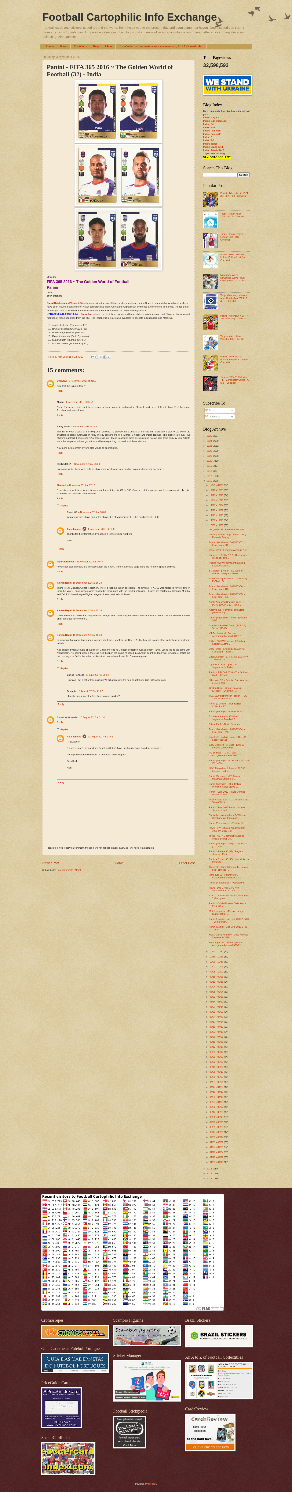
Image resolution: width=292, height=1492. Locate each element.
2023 (210, 445)
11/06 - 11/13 (216, 520)
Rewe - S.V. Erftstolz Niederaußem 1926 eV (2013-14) (227, 829)
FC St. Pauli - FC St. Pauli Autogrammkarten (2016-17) (225, 754)
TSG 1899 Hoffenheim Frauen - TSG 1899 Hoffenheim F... (228, 697)
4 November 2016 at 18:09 (92, 512)
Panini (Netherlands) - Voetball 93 (226, 882)
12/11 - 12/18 (216, 495)
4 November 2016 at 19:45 (101, 529)
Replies (64, 505)
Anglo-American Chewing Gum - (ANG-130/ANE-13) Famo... (225, 603)
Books (64, 46)
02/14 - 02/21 (216, 1132)
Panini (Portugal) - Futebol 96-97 (226, 711)
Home (50, 46)
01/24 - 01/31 (216, 1147)
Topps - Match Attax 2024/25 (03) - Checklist (232, 337)
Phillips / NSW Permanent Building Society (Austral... (227, 564)
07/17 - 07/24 (216, 1021)
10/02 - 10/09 (216, 966)
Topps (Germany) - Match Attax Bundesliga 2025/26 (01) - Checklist (233, 298)
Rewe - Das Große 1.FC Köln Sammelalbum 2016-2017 (224, 889)
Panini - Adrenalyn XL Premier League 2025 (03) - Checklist (234, 359)
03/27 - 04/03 (216, 1102)
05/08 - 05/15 (216, 1072)
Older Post (187, 863)
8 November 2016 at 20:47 (89, 561)
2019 (210, 466)
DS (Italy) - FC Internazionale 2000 (227, 529)
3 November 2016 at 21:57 (82, 381)
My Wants (80, 46)
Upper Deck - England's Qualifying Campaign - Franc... (227, 650)
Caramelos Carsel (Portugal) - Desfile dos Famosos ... (228, 868)
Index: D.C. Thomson (214, 121)
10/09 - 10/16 (216, 961)
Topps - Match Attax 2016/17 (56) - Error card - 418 (227, 587)
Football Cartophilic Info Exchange (129, 17)
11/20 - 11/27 (216, 510)
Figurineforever (65, 561)
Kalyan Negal (64, 582)
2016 (210, 481)
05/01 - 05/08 (216, 1077)
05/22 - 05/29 (216, 1062)
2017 (210, 476)
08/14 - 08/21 (216, 1001)
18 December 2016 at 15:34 (87, 635)
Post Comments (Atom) (68, 870)
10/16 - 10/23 (216, 956)
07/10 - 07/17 (216, 1027)
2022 (210, 451)
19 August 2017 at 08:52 (100, 736)
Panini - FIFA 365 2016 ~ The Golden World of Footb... (228, 673)
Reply (60, 391)
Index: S (207, 137)
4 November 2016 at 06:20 (86, 464)
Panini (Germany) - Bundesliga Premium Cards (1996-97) (225, 785)
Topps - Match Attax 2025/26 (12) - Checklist (232, 215)
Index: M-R (209, 127)
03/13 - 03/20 (216, 1112)
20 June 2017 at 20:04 (97, 675)
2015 (210, 1168)
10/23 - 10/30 (216, 951)
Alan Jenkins (74, 529)
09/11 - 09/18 (216, 982)
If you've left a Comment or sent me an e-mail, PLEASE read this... (160, 46)
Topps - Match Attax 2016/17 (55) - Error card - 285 (227, 595)
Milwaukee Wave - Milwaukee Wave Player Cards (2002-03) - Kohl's (233, 278)
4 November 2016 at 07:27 (81, 485)
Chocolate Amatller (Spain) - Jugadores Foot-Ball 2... (223, 717)
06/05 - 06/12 (216, 1052)
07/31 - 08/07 (216, 1012)
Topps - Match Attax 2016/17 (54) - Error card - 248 (227, 730)
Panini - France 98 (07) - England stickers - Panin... (226, 852)
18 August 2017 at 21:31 (92, 717)
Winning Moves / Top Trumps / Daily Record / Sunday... (227, 536)
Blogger (152, 1483)
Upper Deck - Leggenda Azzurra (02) (228, 550)
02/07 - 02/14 (216, 1137)
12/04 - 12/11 (216, 500)
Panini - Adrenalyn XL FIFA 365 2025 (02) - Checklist (234, 317)
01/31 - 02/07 (216, 1142)
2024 (210, 441)
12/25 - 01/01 (216, 485)
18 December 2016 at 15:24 (87, 610)
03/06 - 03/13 (216, 1117)
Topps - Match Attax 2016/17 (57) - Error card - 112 (227, 543)
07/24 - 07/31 (216, 1017)
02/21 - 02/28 (216, 1127)
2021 (210, 456)
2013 (210, 1178)
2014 (210, 1173)
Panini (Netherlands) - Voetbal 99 (226, 823)
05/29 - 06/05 (216, 1057)
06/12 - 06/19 (216, 1047)
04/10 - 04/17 (216, 1092)
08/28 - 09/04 (216, 991)
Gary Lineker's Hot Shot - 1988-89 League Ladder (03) (226, 746)
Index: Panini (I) (211, 130)
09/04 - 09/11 (216, 986)
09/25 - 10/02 (216, 971)
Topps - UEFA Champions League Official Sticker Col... (226, 837)
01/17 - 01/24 (216, 1152)
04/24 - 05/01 (216, 1082)
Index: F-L (208, 124)
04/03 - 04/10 (216, 1097)
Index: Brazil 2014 (213, 147)
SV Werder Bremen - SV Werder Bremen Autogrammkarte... (226, 572)
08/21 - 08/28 (216, 997)
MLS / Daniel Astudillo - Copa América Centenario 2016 (228, 936)
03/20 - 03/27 (216, 1107)
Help (96, 46)
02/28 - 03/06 (216, 1122)
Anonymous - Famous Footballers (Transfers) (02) (226, 611)
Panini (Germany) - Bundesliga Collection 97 (225, 705)
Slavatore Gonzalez (67, 717)
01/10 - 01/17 (216, 1157)
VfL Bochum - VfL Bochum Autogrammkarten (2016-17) (225, 634)
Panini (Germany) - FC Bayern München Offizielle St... (225, 777)
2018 (210, 471)
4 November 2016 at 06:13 (85, 426)
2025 (210, 436)
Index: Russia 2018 (213, 150)
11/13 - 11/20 (216, 515)
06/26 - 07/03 (216, 1036)
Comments (212, 416)
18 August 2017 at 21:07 (90, 691)
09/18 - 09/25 (216, 976)
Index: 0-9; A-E (211, 117)
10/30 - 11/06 (216, 525)
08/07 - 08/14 (216, 1006)
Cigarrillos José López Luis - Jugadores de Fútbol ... (223, 666)
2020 (210, 460)
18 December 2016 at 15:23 (87, 582)
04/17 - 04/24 (216, 1087)
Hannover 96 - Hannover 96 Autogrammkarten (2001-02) (225, 876)
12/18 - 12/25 (216, 490)
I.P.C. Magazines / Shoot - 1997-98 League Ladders (227, 769)
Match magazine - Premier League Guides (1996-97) (227, 912)
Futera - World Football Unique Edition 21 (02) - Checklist (232, 257)
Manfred (61, 485)
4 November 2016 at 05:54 (79, 402)
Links (108, 46)
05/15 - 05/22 (216, 1067)
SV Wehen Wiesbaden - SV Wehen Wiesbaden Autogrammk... (227, 816)
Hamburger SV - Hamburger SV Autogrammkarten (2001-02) (225, 943)
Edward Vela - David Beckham (225, 724)
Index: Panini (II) (212, 134)
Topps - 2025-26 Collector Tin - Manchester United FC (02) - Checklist (234, 380)
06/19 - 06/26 (216, 1042)
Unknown (62, 381)
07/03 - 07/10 (216, 1032)
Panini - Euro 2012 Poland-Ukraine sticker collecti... (227, 793)
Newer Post (50, 863)
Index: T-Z (208, 140)
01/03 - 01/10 (216, 1162)
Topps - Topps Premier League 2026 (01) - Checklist (232, 237)
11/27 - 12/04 (216, 505)
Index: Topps (210, 143)
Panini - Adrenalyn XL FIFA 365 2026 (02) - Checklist (234, 194)
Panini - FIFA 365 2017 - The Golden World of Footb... (228, 556)
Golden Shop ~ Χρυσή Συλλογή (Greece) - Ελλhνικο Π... (225, 689)
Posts (210, 410)
